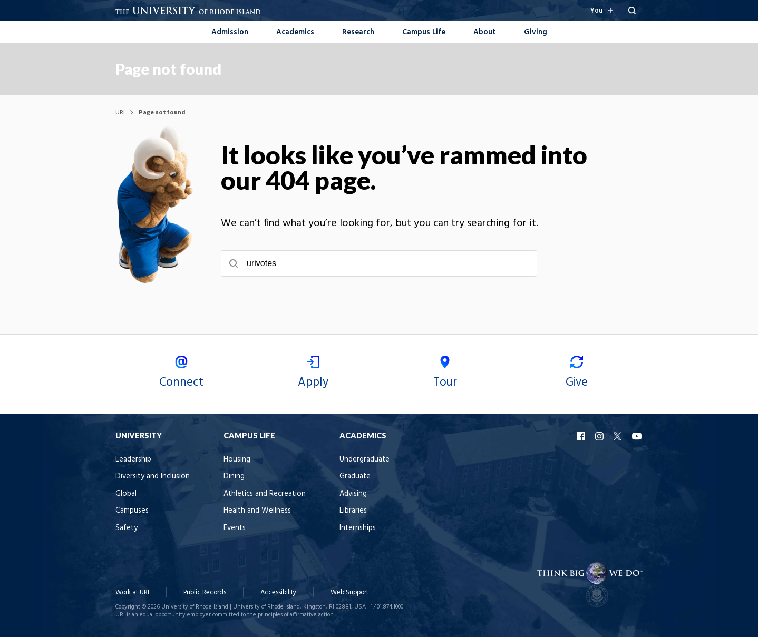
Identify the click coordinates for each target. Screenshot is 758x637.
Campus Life (423, 32)
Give (577, 374)
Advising (353, 494)
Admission (229, 32)
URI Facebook (582, 436)
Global (126, 494)
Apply (313, 374)
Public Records (204, 592)
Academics (295, 32)
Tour (445, 374)
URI (120, 112)
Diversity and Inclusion (152, 477)
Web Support (349, 592)
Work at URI (132, 592)
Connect (181, 374)
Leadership (133, 460)
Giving (535, 32)
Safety (126, 528)
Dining (234, 477)
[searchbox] (379, 263)
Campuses (132, 511)
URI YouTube (637, 436)
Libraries (353, 511)
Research (358, 32)
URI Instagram (600, 436)
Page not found (168, 69)
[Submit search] (233, 263)
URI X (619, 436)
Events (234, 528)
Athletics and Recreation (264, 494)
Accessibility (278, 592)
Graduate (355, 477)
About (484, 32)
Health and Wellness (257, 511)
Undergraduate (364, 460)
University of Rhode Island (194, 607)
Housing (236, 460)
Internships (357, 528)
